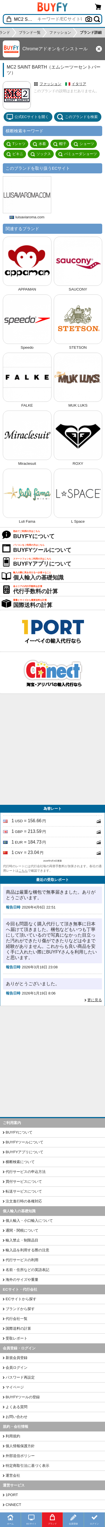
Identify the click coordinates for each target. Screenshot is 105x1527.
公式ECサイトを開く (27, 117)
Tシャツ (15, 144)
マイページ (15, 1387)
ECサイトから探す (21, 1299)
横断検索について (20, 1162)
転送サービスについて (24, 1191)
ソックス (41, 154)
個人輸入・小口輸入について (29, 1220)
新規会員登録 (16, 1358)
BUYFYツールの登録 (23, 1397)
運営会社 (13, 1475)
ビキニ (14, 154)
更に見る (94, 1000)
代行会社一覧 (16, 1319)
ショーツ (84, 144)
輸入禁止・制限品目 (22, 1240)
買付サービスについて (24, 1181)
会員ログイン (16, 1367)
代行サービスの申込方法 (26, 1172)
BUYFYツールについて (24, 1142)
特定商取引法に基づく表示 (27, 1465)
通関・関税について (22, 1230)
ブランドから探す (20, 1309)
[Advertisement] (52, 749)
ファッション (50, 84)
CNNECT (13, 1505)
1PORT (12, 1495)
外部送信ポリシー (20, 1456)
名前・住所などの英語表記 (27, 1270)
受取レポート (16, 1338)
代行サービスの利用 (22, 1260)
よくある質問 (16, 1407)
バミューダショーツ (77, 154)
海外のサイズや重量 (22, 1279)
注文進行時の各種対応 (24, 1201)
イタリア (79, 84)
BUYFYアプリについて (24, 1152)
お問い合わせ (16, 1417)
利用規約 (13, 1436)
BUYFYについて (19, 1132)
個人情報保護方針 (20, 1446)
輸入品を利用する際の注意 (27, 1250)
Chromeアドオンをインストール (55, 48)
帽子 (59, 144)
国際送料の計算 (18, 1328)
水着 (39, 144)
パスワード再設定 (20, 1377)
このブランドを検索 (77, 117)
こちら (23, 870)
